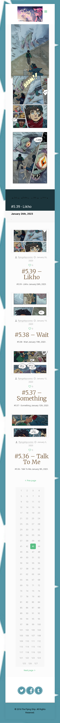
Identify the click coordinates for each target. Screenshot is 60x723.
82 (27, 602)
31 (33, 529)
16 (39, 507)
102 (27, 630)
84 (39, 602)
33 (21, 535)
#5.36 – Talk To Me (31, 459)
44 (39, 546)
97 (21, 624)
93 (21, 619)
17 (21, 513)
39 (33, 541)
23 (33, 518)
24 (39, 518)
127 (36, 663)
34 (27, 535)
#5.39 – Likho (31, 274)
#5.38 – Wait (32, 334)
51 (33, 557)
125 (24, 663)
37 (21, 541)
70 (27, 585)
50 (27, 557)
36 (39, 535)
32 (39, 529)
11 (33, 502)
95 (33, 619)
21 (21, 518)
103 (33, 630)
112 (39, 641)
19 (33, 513)
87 (33, 608)
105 (21, 635)
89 (21, 613)
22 (27, 518)
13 (21, 507)
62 (27, 574)
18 (27, 513)
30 (27, 529)
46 (27, 552)
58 (27, 568)
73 (21, 591)
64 (39, 574)
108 (39, 635)
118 (27, 652)
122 (27, 658)
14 (27, 507)
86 (27, 608)
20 (39, 513)
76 (39, 591)
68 (39, 580)
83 (33, 602)
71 (33, 585)
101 (21, 630)
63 (33, 574)
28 (39, 524)
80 (39, 596)
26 (27, 524)
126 (30, 663)
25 (21, 524)
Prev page (30, 480)
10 (27, 502)
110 (27, 641)
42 (27, 546)
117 (21, 652)
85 (21, 608)
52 (39, 557)
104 (39, 630)
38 (27, 541)
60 (39, 568)
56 (39, 563)
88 (39, 608)
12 (39, 502)
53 (21, 563)
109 (21, 641)
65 (21, 580)
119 (33, 652)
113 (21, 647)
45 (21, 552)
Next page (30, 670)
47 (33, 552)
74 (27, 591)
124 (39, 658)
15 (33, 507)
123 (33, 658)
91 (33, 613)
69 (21, 585)
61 (21, 574)
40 (39, 541)
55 (33, 563)
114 (27, 647)
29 (21, 529)
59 (33, 568)
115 (33, 647)
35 (33, 535)
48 (39, 552)
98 (27, 624)
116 (39, 647)
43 (33, 546)
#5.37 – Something (32, 395)
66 (27, 580)
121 (21, 658)
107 (33, 635)
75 (33, 591)
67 (33, 580)
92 (39, 613)
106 (27, 635)
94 (27, 619)
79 (33, 596)
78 (27, 596)
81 (21, 602)
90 (27, 613)
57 (21, 568)
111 (33, 641)
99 (33, 624)
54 (27, 563)
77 (21, 596)
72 (39, 585)
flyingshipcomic (25, 257)
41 (21, 546)
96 (39, 619)
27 (33, 524)
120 (39, 652)
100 (39, 624)
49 (21, 557)
